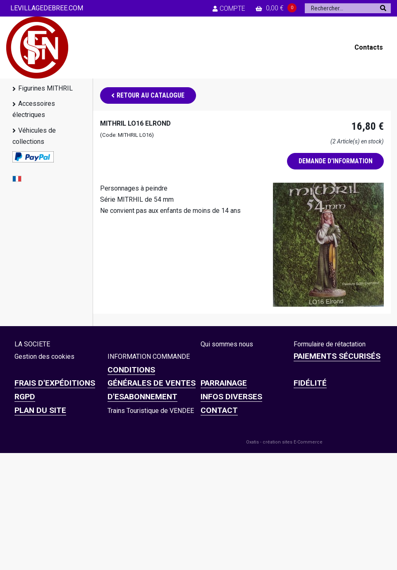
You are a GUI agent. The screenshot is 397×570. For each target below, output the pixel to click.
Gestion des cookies (44, 356)
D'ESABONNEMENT (142, 396)
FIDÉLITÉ (310, 383)
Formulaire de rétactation (330, 344)
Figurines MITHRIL (45, 88)
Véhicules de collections (34, 135)
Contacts (368, 47)
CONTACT (219, 410)
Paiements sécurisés (337, 356)
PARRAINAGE (224, 383)
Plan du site (40, 410)
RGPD (24, 396)
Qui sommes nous (227, 344)
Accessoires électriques (33, 109)
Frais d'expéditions (54, 383)
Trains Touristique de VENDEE (151, 411)
